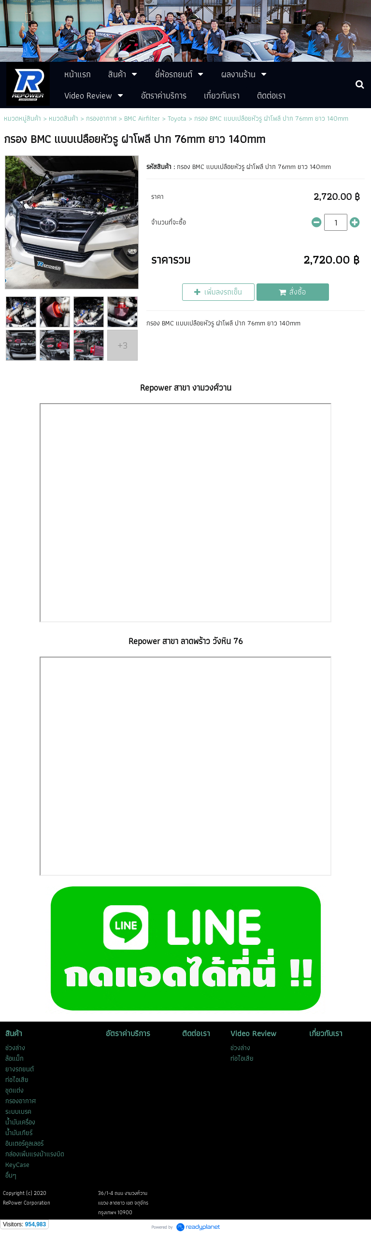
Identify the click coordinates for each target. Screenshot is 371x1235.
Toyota (177, 118)
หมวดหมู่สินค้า (22, 118)
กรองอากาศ (101, 118)
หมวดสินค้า (63, 118)
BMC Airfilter (142, 118)
